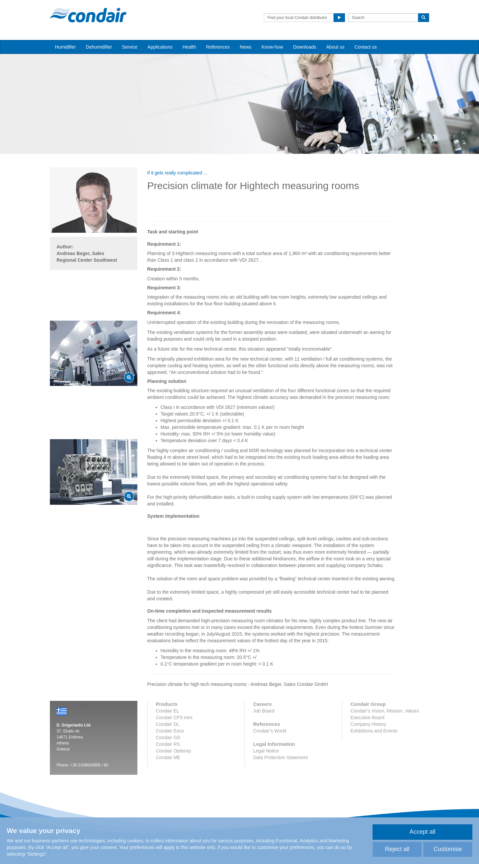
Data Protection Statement (280, 757)
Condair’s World (269, 730)
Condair (88, 15)
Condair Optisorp (173, 750)
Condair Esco (170, 730)
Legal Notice (266, 750)
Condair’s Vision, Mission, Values (384, 711)
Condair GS (168, 737)
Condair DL (168, 724)
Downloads (304, 47)
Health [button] (189, 47)
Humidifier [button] (65, 47)
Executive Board (367, 717)
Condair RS (168, 744)
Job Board (263, 711)
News (245, 47)
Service (130, 47)
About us (335, 47)
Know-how (272, 47)
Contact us (366, 47)
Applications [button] (160, 47)
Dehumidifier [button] (99, 47)
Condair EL (167, 711)
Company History (368, 724)
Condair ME (168, 757)
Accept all (422, 831)
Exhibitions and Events (374, 730)
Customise (447, 849)
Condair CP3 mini (174, 717)
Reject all (397, 849)
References (218, 47)
